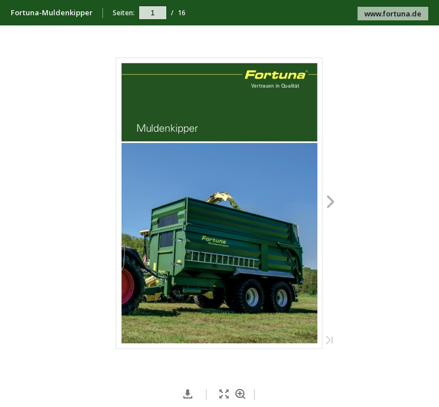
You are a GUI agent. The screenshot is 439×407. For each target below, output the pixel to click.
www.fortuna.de (392, 13)
